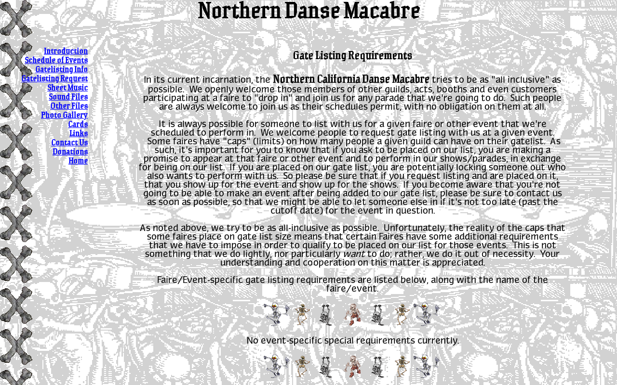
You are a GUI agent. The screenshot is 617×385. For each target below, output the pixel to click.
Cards (78, 124)
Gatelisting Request (54, 79)
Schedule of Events (56, 60)
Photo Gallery (64, 115)
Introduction (66, 51)
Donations (70, 152)
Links (78, 134)
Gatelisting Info (61, 70)
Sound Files (68, 97)
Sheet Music (67, 88)
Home (78, 161)
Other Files (69, 106)
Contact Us (69, 143)
